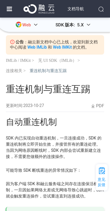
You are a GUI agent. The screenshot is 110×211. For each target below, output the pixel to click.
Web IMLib (37, 47)
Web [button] (30, 25)
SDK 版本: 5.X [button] (73, 25)
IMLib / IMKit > (20, 60)
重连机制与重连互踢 (48, 70)
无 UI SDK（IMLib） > (59, 60)
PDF (97, 106)
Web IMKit (62, 47)
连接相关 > (16, 70)
